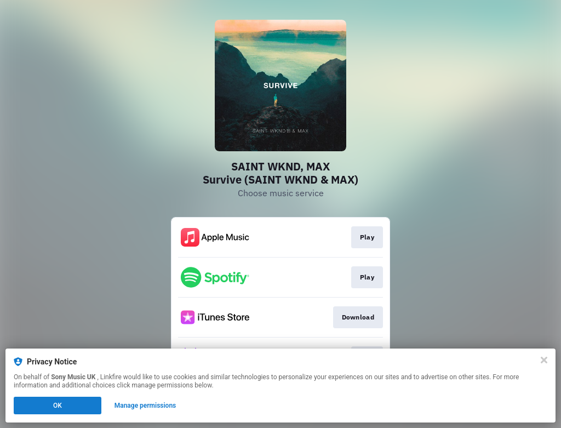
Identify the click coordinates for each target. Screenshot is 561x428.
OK (57, 405)
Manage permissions (145, 405)
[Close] (544, 360)
